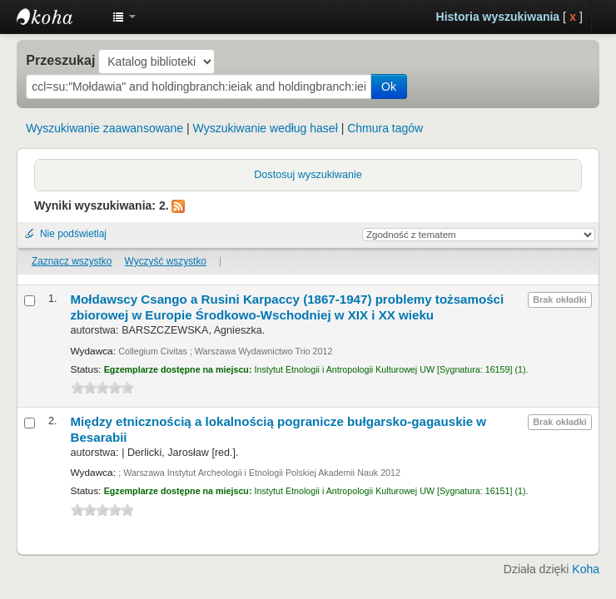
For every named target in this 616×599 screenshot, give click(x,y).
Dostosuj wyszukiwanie (308, 175)
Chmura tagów (385, 128)
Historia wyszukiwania (498, 16)
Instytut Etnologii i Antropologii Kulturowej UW (58, 16)
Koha (585, 569)
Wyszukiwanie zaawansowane (104, 128)
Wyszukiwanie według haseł (265, 128)
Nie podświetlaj (73, 234)
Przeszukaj (60, 59)
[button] (124, 16)
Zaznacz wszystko (72, 261)
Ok (388, 86)
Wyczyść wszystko (165, 261)
